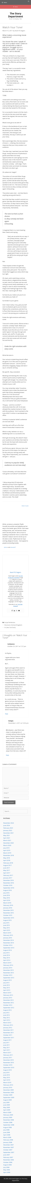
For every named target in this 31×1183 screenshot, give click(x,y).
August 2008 (7, 1127)
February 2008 (8, 1140)
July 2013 (6, 983)
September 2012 (8, 1008)
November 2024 (8, 823)
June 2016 (6, 895)
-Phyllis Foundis (25, 505)
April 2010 (6, 1080)
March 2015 (7, 933)
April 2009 (6, 1110)
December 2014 (8, 940)
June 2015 (6, 925)
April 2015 (6, 930)
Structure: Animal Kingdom (13, 625)
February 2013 (8, 995)
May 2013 (6, 988)
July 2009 (6, 1102)
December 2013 (8, 970)
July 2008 (6, 1130)
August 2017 (7, 865)
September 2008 (8, 1125)
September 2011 (8, 1038)
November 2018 (8, 855)
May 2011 (6, 1047)
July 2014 (6, 953)
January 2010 (7, 1087)
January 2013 (7, 998)
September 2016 (8, 888)
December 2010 (8, 1060)
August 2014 (7, 950)
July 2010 (6, 1072)
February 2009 (8, 1115)
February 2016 (8, 905)
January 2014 (7, 968)
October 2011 (7, 1035)
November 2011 (8, 1033)
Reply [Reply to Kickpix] (7, 755)
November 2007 (8, 1147)
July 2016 (6, 893)
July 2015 (6, 923)
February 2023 (8, 828)
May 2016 (6, 898)
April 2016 (6, 900)
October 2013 (7, 975)
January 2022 (7, 830)
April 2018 (6, 860)
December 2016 (8, 880)
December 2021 (8, 833)
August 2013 (7, 980)
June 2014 (6, 955)
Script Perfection (9, 622)
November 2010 (8, 1062)
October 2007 (7, 1150)
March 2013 (7, 993)
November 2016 (8, 883)
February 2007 (8, 1157)
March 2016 (7, 903)
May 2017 (6, 870)
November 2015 (8, 913)
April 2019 (6, 850)
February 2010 (8, 1085)
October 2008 (7, 1122)
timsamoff (13, 547)
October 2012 (7, 1005)
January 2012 (7, 1028)
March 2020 (7, 845)
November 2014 (8, 943)
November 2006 (8, 1160)
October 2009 (7, 1095)
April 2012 (6, 1020)
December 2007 (8, 1145)
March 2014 (7, 963)
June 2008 (6, 1132)
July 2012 (6, 1013)
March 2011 (7, 1052)
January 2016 (7, 908)
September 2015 (8, 918)
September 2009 (8, 1097)
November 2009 (8, 1092)
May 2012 (6, 1018)
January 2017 (7, 878)
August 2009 (7, 1100)
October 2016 (7, 885)
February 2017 (8, 875)
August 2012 (7, 1010)
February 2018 (8, 863)
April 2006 (6, 1172)
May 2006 (6, 1170)
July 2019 (6, 848)
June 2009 (6, 1105)
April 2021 (6, 838)
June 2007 (6, 1155)
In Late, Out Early (10, 627)
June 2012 (6, 1015)
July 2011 (6, 1043)
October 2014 (7, 945)
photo (5, 547)
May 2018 (6, 858)
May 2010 (6, 1077)
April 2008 (6, 1135)
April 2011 (6, 1050)
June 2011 (6, 1045)
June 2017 (6, 868)
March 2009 (7, 1112)
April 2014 (6, 960)
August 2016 (7, 890)
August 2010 (7, 1070)
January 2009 (7, 1117)
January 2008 (7, 1142)
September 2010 (8, 1067)
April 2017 (6, 873)
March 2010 (7, 1082)
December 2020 (8, 843)
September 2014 (8, 948)
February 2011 (8, 1055)
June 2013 (6, 985)
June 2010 (6, 1075)
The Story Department (15, 15)
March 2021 (7, 840)
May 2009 (6, 1107)
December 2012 (8, 1000)
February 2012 (8, 1025)
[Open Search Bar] (28, 1)
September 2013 (8, 978)
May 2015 (6, 928)
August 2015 (7, 920)
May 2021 (6, 835)
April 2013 (6, 990)
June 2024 (6, 825)
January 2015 (7, 938)
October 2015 (7, 915)
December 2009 (8, 1090)
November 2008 (8, 1120)
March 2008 (7, 1137)
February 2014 (8, 965)
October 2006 (7, 1162)
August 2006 (7, 1165)
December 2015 (8, 910)
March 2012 (7, 1023)
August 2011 (7, 1040)
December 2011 (8, 1030)
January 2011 (7, 1057)
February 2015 (8, 935)
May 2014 (6, 958)
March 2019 (7, 853)
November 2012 (8, 1003)
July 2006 (6, 1167)
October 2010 (7, 1065)
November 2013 (8, 973)
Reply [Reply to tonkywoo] (6, 714)
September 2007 (8, 1152)
